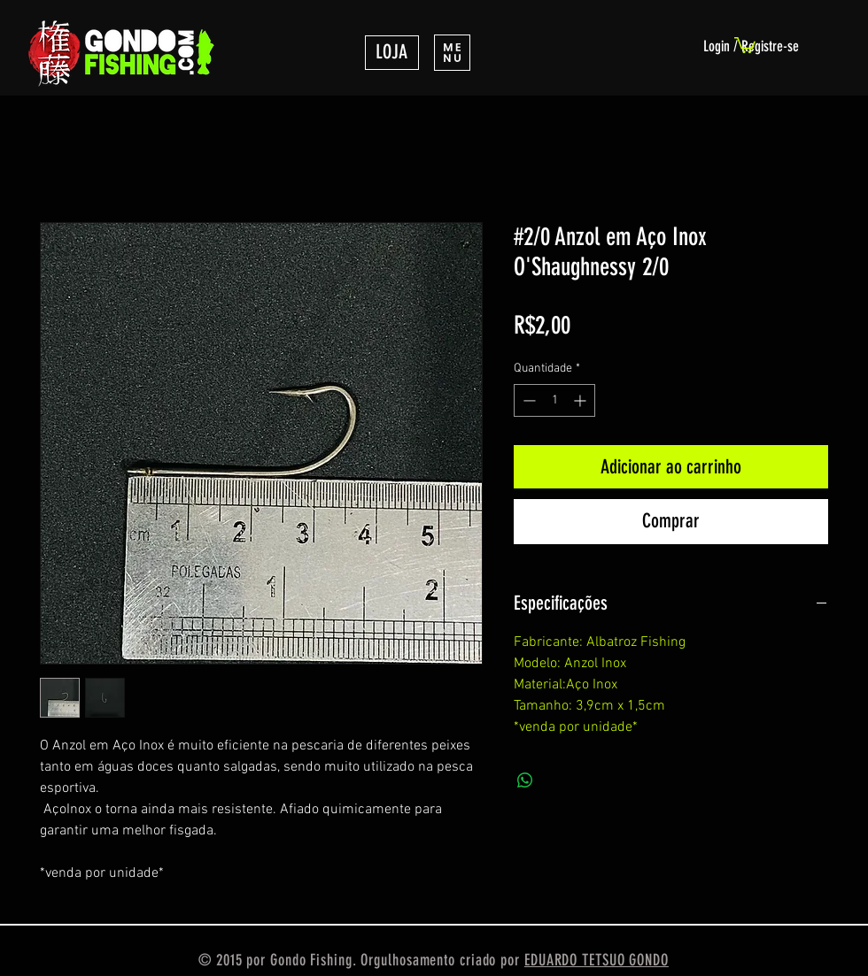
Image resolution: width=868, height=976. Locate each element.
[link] (745, 44)
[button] (452, 53)
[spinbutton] (554, 400)
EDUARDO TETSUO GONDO (596, 960)
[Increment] (581, 400)
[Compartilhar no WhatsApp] (525, 780)
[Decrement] (527, 400)
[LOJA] (392, 52)
